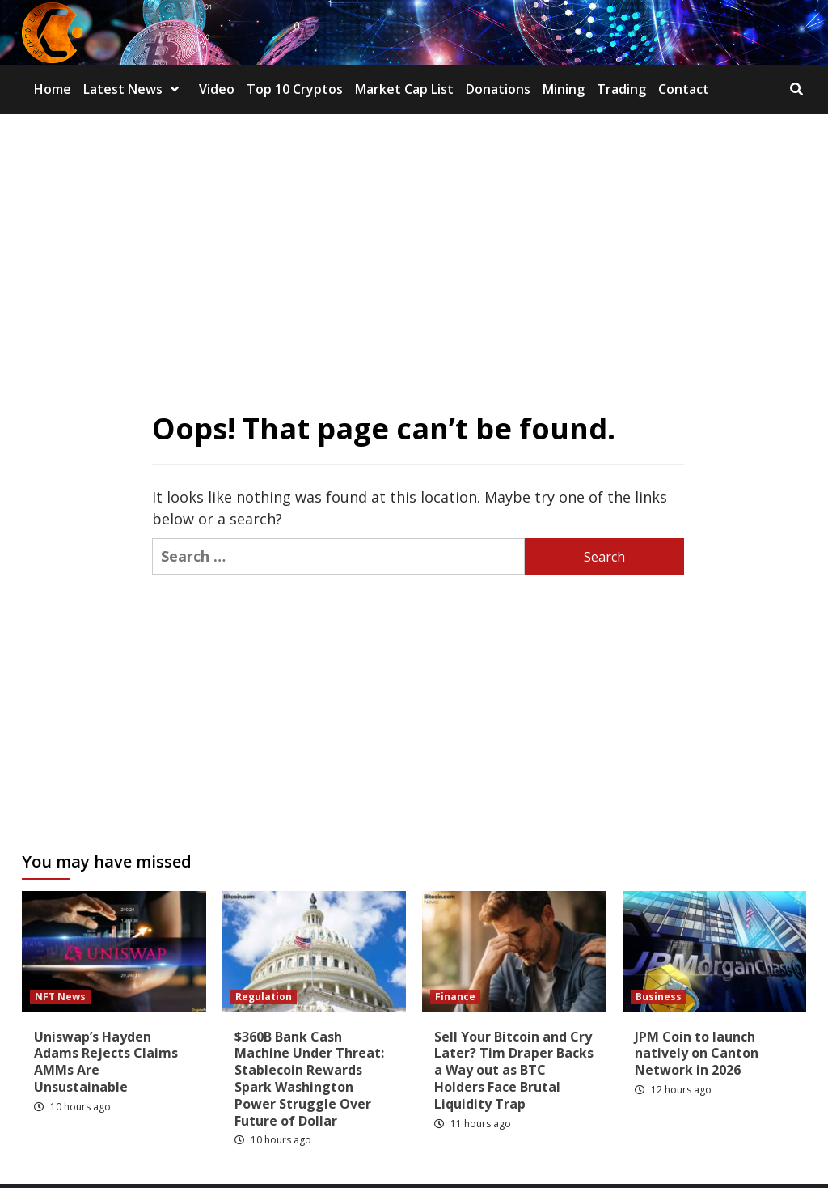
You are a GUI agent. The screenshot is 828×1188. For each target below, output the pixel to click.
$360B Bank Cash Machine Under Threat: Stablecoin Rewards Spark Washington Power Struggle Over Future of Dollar (309, 1079)
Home (52, 89)
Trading (621, 89)
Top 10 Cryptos (295, 89)
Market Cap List (404, 89)
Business (659, 996)
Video (216, 89)
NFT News (60, 996)
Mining (564, 89)
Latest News (135, 89)
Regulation (263, 996)
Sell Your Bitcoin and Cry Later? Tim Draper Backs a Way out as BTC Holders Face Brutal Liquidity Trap (514, 1070)
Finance (455, 996)
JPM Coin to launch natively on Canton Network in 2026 (696, 1054)
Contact (683, 89)
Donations (498, 89)
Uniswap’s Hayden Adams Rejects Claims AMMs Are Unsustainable (106, 1062)
